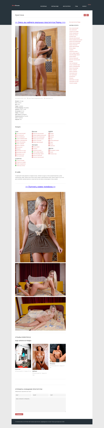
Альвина (52, 363)
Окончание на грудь (21, 150)
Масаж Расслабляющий (38, 137)
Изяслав (17, 369)
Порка (51, 142)
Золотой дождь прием (38, 153)
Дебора (34, 371)
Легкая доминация (54, 140)
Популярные (43, 6)
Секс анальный (20, 135)
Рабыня (52, 137)
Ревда (89, 4)
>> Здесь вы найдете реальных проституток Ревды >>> (40, 22)
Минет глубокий (20, 143)
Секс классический (21, 133)
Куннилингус (19, 147)
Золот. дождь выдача (38, 152)
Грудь (76, 6)
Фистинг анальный (37, 155)
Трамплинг (52, 145)
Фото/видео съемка (54, 150)
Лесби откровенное (21, 164)
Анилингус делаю (37, 150)
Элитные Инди (54, 6)
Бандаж (52, 133)
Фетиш (51, 144)
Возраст (84, 6)
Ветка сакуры (36, 146)
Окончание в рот (20, 154)
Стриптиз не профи (21, 162)
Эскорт (51, 152)
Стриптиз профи (20, 160)
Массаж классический (38, 133)
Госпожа (52, 135)
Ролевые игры (53, 153)
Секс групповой (20, 155)
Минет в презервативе (22, 140)
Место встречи (66, 6)
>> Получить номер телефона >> (40, 187)
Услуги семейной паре (22, 138)
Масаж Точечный (37, 140)
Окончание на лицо (21, 152)
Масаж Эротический (38, 142)
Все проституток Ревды (74, 22)
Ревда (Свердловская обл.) (37, 98)
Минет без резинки (21, 142)
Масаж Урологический (38, 138)
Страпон (35, 148)
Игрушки (19, 149)
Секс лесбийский (20, 136)
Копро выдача (72, 56)
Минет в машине (20, 145)
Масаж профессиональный (39, 135)
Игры (51, 138)
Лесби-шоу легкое (21, 165)
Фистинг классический (38, 157)
